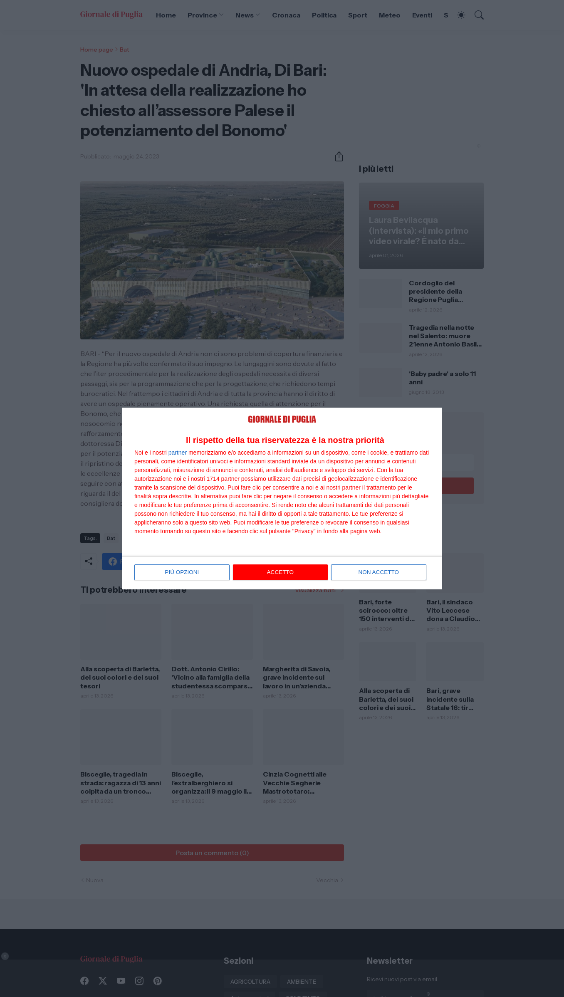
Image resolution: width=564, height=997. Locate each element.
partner (177, 453)
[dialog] (282, 498)
